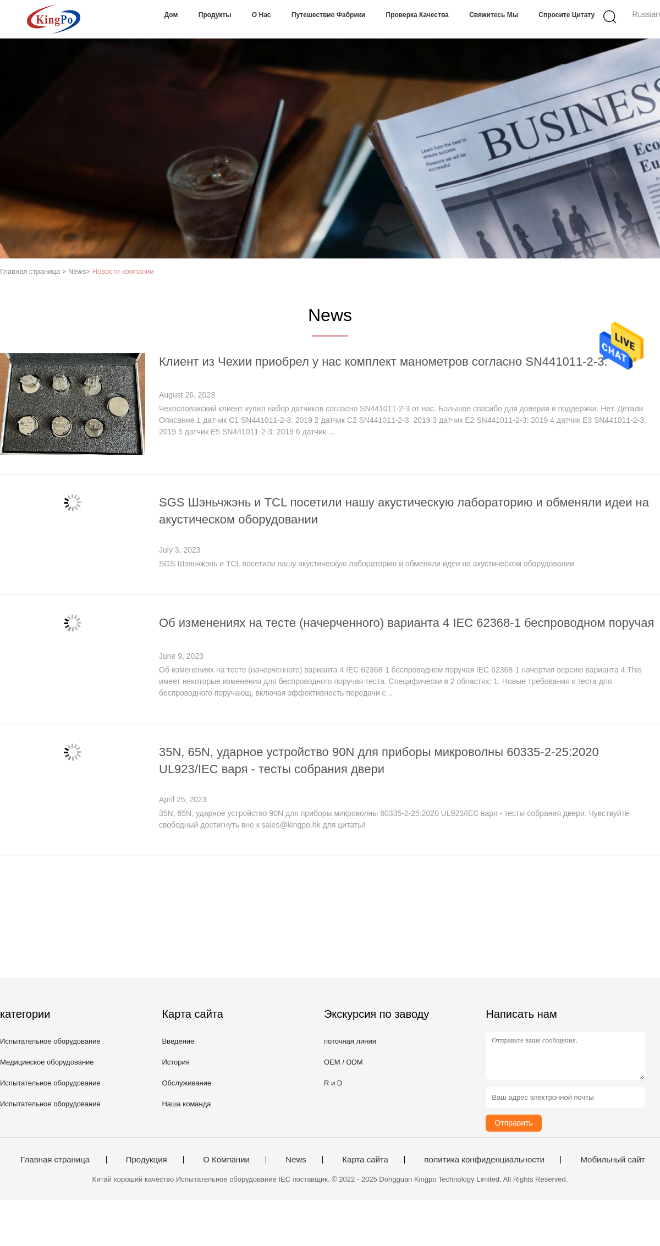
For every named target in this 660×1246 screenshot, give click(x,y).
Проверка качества (417, 15)
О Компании (226, 1160)
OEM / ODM (343, 1062)
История (175, 1062)
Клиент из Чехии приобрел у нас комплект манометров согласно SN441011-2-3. (383, 361)
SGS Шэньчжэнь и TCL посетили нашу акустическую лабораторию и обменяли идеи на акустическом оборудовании (366, 563)
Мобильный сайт (612, 1160)
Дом (171, 15)
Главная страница (55, 1160)
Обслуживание (186, 1083)
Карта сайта (365, 1160)
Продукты (215, 15)
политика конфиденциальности (484, 1160)
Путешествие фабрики (328, 15)
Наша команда (186, 1104)
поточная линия (350, 1041)
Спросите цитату (566, 15)
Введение (178, 1041)
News (295, 1160)
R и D (333, 1083)
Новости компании (123, 271)
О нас (261, 15)
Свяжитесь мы (493, 15)
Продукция (146, 1160)
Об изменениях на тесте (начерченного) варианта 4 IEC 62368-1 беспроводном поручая (406, 623)
